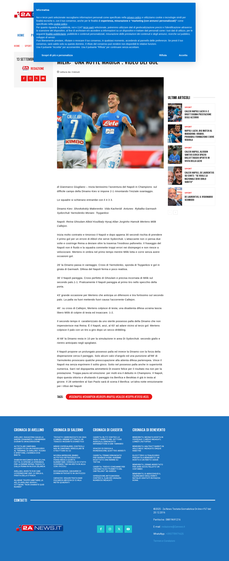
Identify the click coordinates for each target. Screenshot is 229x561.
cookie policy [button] (60, 24)
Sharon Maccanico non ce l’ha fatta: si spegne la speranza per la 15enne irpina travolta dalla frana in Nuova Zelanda (29, 463)
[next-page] (175, 212)
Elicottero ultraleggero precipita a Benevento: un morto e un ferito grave (145, 457)
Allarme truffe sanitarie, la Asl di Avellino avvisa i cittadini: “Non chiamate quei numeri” (29, 483)
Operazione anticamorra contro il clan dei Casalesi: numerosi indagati (107, 478)
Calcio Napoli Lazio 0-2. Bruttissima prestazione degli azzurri (198, 114)
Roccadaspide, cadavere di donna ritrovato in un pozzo (69, 472)
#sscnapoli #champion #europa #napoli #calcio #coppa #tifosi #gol (109, 397)
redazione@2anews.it (173, 526)
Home (17, 45)
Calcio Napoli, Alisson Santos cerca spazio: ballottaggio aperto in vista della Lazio (197, 156)
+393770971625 (175, 533)
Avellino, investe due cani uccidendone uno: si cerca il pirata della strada (28, 473)
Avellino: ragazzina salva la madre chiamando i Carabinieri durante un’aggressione (29, 439)
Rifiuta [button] (163, 55)
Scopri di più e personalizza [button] (57, 55)
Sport (28, 45)
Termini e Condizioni (164, 541)
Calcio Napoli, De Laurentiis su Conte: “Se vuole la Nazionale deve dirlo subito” (199, 177)
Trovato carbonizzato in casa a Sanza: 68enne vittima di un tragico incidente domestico (69, 439)
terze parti (88, 27)
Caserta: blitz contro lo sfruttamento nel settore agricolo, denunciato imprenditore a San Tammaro (108, 440)
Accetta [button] (183, 55)
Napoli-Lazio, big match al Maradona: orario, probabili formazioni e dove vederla (199, 135)
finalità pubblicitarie (56, 34)
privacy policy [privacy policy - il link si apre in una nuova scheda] (134, 17)
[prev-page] (170, 212)
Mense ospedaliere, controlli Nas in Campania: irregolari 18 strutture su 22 (68, 448)
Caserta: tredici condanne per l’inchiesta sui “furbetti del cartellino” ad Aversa (109, 469)
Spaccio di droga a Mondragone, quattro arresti (109, 449)
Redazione (37, 68)
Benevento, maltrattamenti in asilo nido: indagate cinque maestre (148, 448)
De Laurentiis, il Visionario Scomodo (199, 198)
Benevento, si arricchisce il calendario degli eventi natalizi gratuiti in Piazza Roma (146, 477)
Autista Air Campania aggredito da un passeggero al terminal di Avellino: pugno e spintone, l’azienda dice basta (30, 450)
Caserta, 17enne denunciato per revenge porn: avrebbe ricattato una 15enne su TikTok (107, 458)
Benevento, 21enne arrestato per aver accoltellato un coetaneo (147, 467)
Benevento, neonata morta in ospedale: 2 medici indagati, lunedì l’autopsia (147, 439)
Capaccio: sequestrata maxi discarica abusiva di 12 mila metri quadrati (67, 480)
